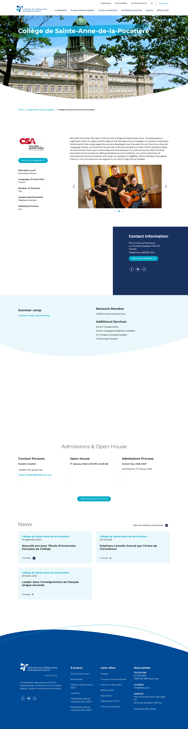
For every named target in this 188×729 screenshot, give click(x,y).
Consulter (29, 552)
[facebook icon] (23, 692)
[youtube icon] (29, 692)
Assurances (106, 3)
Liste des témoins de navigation (121, 725)
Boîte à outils (163, 10)
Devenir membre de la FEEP (82, 680)
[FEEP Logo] (31, 8)
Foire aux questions (110, 701)
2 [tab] (119, 211)
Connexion (163, 3)
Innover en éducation (107, 10)
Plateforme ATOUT (110, 695)
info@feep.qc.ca (142, 682)
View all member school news (150, 519)
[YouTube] (138, 270)
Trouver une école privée (113, 673)
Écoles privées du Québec (82, 10)
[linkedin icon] (34, 692)
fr (152, 3)
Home (21, 110)
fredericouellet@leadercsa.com (35, 475)
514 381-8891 (140, 670)
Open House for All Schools (94, 493)
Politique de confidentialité (94, 725)
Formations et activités (131, 10)
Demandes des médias (145, 703)
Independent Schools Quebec (41, 110)
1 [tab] (115, 211)
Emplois (149, 10)
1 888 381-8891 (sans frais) (146, 673)
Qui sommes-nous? (139, 3)
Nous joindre (121, 3)
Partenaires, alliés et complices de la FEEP (81, 694)
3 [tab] (123, 211)
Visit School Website (33, 160)
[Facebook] (131, 270)
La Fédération (61, 10)
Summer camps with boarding (34, 315)
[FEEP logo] (38, 663)
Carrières (75, 687)
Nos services (76, 673)
